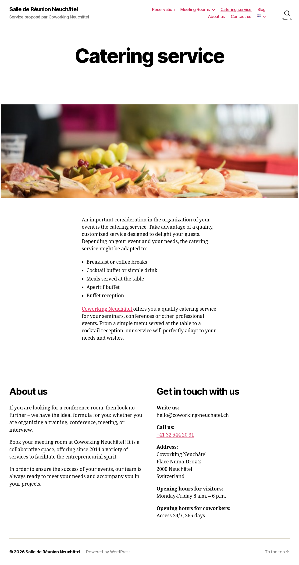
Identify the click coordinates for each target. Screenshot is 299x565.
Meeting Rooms (195, 9)
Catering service (236, 9)
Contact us (241, 16)
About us (216, 16)
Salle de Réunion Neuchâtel (43, 9)
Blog (261, 9)
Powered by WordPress (108, 551)
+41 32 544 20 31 (175, 435)
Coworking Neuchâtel (107, 309)
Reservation (163, 9)
